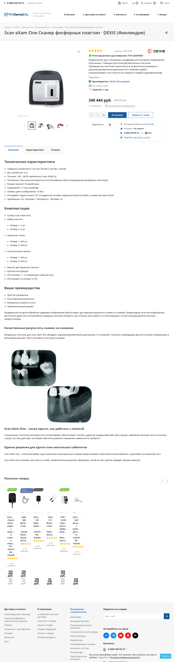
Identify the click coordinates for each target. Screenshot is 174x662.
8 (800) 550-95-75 (131, 133)
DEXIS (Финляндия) (119, 81)
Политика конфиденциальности (125, 657)
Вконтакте (106, 592)
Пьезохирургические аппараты (80, 583)
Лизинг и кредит (45, 590)
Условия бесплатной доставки (47, 572)
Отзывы (8, 590)
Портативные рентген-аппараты (81, 614)
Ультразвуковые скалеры (82, 600)
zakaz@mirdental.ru (118, 618)
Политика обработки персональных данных (15, 576)
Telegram (113, 592)
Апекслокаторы (78, 592)
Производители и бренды (17, 571)
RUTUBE (135, 592)
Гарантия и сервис (46, 577)
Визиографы (76, 609)
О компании (44, 565)
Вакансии (9, 594)
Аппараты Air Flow (79, 605)
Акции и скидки (45, 581)
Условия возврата (46, 594)
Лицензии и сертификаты (17, 585)
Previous (24, 126)
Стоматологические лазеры (84, 588)
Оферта (8, 581)
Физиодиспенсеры (79, 577)
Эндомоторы (76, 596)
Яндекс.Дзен (128, 592)
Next (67, 126)
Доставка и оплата (142, 137)
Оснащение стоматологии (78, 567)
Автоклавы (75, 573)
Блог (6, 598)
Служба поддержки (46, 585)
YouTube (121, 592)
